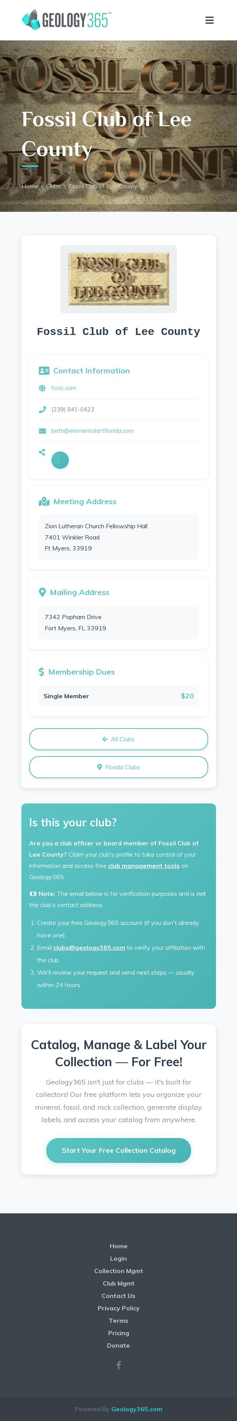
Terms (118, 1320)
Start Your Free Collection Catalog (119, 1150)
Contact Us (118, 1296)
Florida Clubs (118, 767)
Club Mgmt (119, 1283)
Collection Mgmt (118, 1271)
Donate (118, 1345)
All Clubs (118, 739)
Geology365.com (136, 1409)
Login (118, 1258)
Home (29, 186)
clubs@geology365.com (89, 947)
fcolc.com (63, 388)
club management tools (144, 865)
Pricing (118, 1333)
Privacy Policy (119, 1308)
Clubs (53, 186)
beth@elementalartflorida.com (92, 430)
